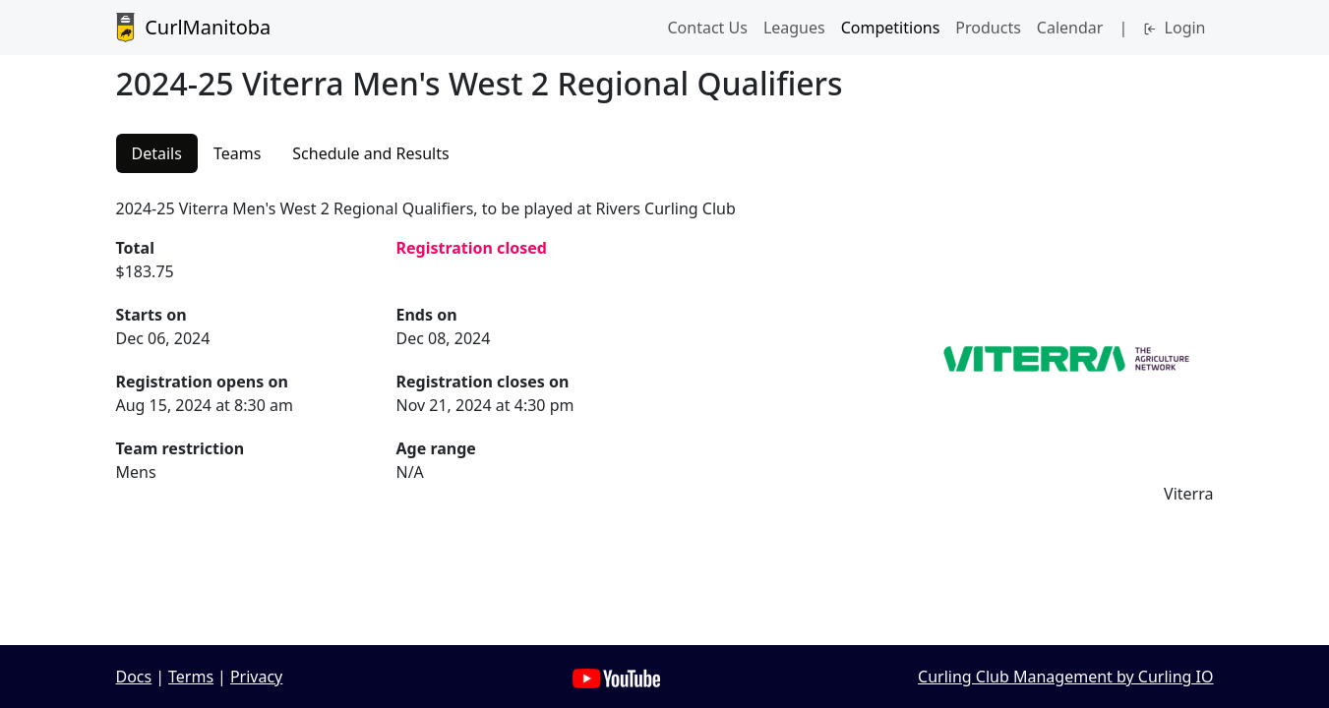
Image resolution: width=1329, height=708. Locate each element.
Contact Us (707, 27)
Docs (134, 676)
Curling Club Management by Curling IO (1065, 676)
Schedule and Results (370, 153)
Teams (237, 153)
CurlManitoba (194, 27)
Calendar (1070, 27)
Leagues (794, 27)
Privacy (256, 676)
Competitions (890, 27)
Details (157, 153)
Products (988, 27)
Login (1174, 27)
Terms (190, 676)
